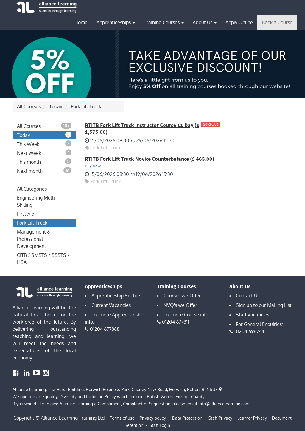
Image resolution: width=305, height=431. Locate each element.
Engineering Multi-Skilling (36, 201)
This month (44, 161)
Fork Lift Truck (32, 223)
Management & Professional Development (34, 239)
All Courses (29, 106)
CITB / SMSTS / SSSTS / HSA (43, 258)
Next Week (44, 152)
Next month (44, 170)
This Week (44, 143)
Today (44, 135)
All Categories (32, 189)
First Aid (25, 214)
